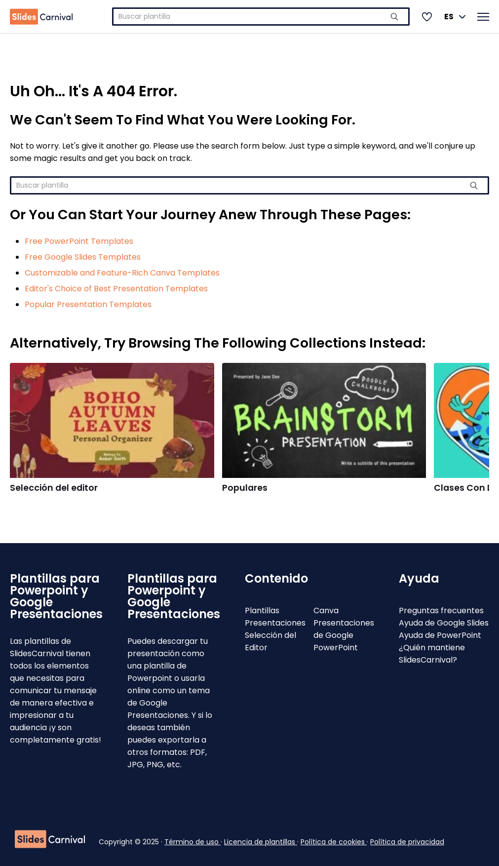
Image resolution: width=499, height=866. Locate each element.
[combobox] (261, 16)
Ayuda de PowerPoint (440, 635)
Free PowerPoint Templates (79, 241)
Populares (245, 488)
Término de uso (192, 842)
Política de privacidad (407, 842)
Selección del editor (54, 488)
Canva (326, 610)
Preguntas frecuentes (441, 610)
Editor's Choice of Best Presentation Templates (116, 288)
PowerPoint (335, 647)
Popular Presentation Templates (88, 304)
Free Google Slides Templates (83, 257)
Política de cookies (334, 842)
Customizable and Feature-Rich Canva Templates (122, 272)
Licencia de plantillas (260, 842)
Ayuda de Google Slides (444, 623)
